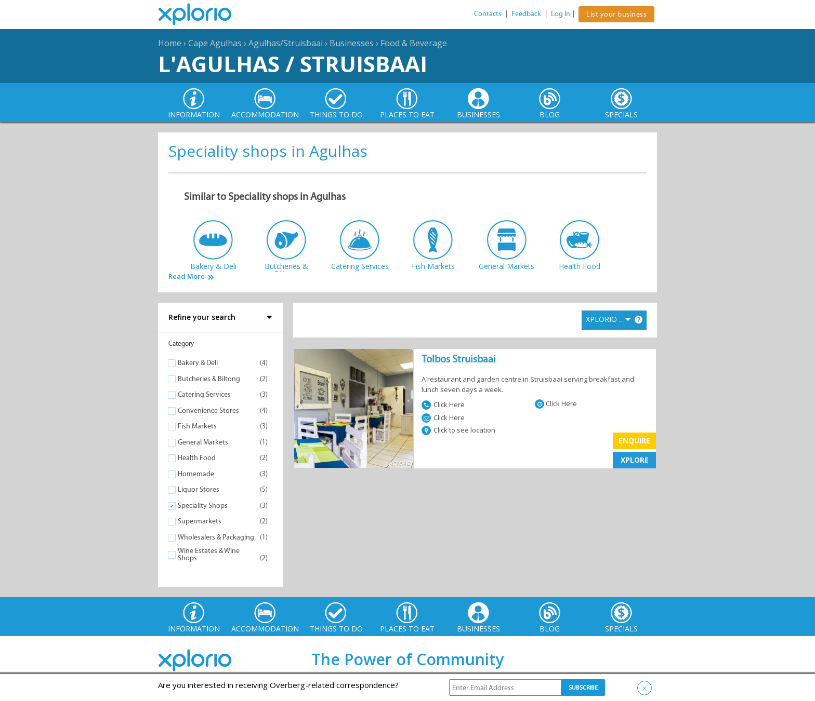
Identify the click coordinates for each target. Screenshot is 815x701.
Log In (560, 13)
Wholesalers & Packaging (216, 537)
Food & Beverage (413, 43)
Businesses (352, 43)
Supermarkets (199, 521)
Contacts (488, 13)
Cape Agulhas (215, 43)
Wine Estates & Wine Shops (209, 554)
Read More (186, 276)
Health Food (197, 457)
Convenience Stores (208, 410)
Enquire (634, 441)
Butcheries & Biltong (209, 378)
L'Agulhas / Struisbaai (292, 63)
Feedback (526, 13)
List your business (616, 14)
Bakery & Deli (198, 362)
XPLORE (635, 460)
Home (169, 43)
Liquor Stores (198, 489)
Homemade (196, 473)
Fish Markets (197, 426)
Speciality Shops (203, 505)
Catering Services (204, 394)
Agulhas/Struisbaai (285, 43)
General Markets (203, 442)
